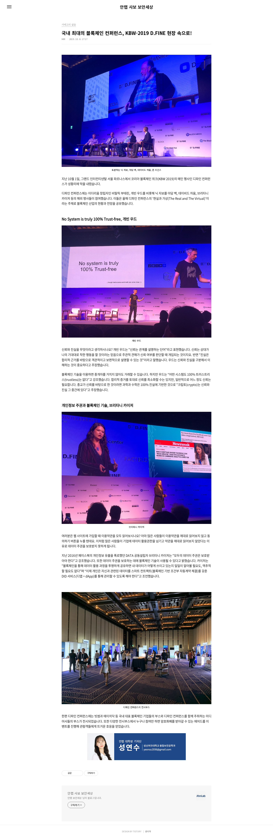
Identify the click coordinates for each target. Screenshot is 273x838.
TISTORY (137, 831)
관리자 (148, 831)
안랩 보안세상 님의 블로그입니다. (85, 798)
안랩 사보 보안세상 (136, 7)
